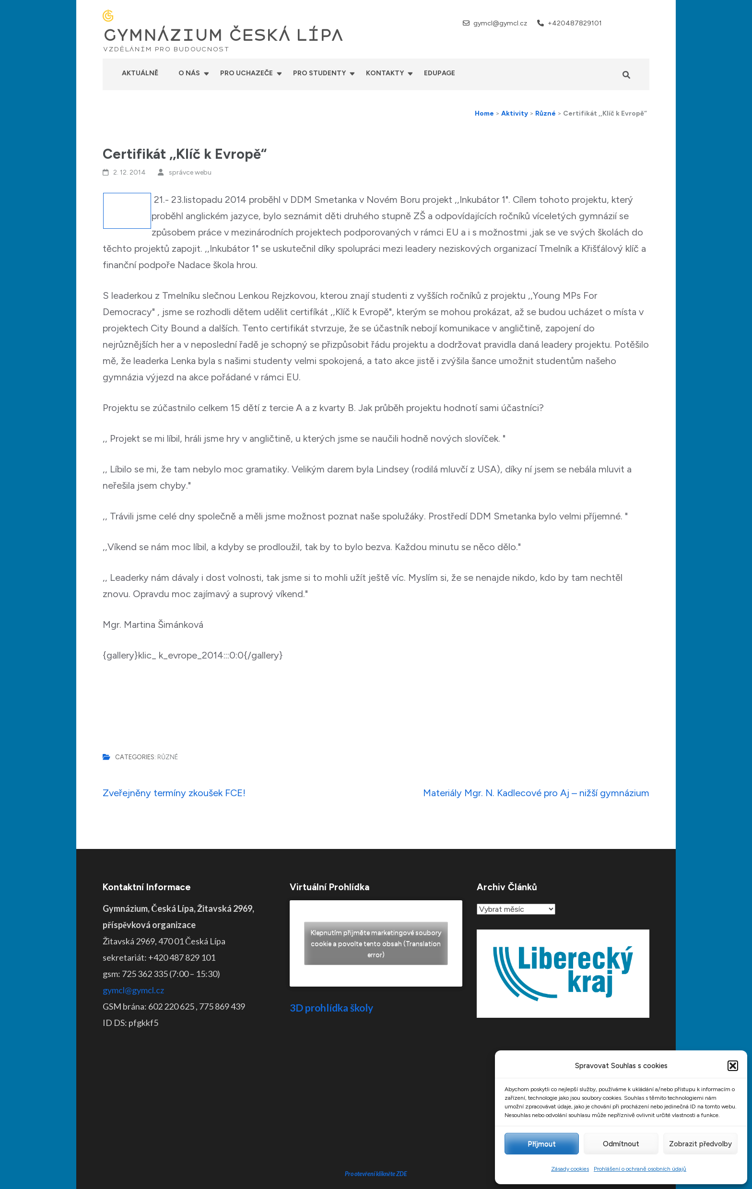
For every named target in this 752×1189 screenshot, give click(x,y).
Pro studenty (319, 73)
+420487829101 (575, 23)
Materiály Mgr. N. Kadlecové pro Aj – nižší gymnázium (536, 793)
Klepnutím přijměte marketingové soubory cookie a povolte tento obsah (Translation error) (376, 944)
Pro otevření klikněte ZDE (376, 1101)
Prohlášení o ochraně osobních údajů (640, 1168)
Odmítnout (621, 1144)
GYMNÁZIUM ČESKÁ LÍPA (223, 35)
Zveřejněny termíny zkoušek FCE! (174, 793)
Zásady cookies (570, 1168)
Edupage (439, 73)
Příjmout (542, 1144)
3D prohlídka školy (331, 1007)
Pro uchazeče (246, 73)
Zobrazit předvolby (700, 1144)
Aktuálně (140, 73)
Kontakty (385, 73)
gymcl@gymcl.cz (500, 23)
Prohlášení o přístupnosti (449, 1174)
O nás (189, 73)
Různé (167, 757)
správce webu (190, 172)
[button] (733, 1066)
